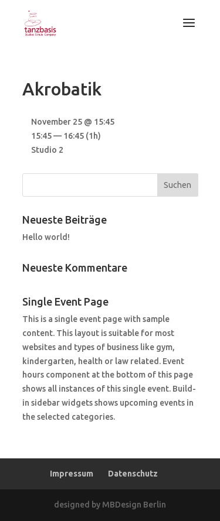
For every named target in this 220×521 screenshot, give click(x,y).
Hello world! (46, 237)
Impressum (71, 473)
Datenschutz (133, 473)
